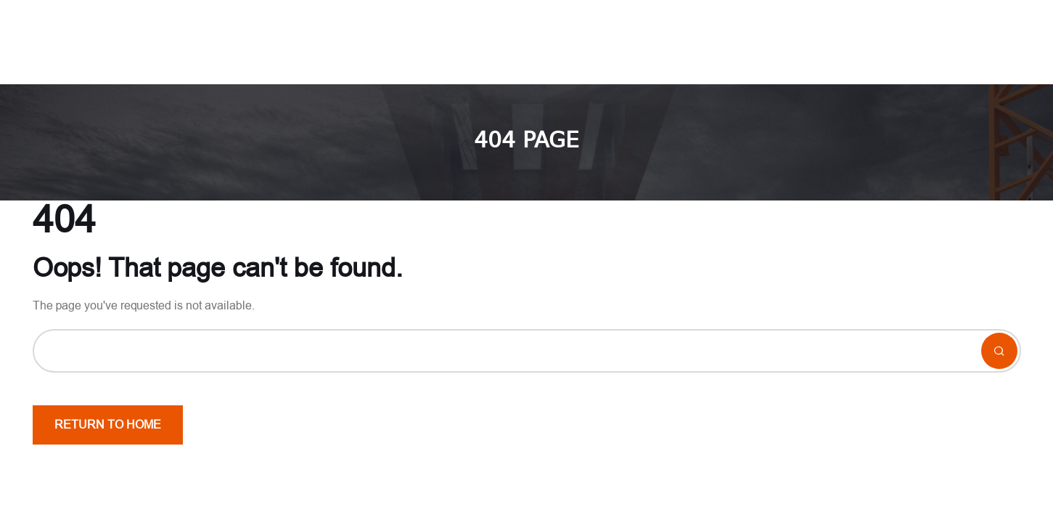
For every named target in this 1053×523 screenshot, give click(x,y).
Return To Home (107, 425)
